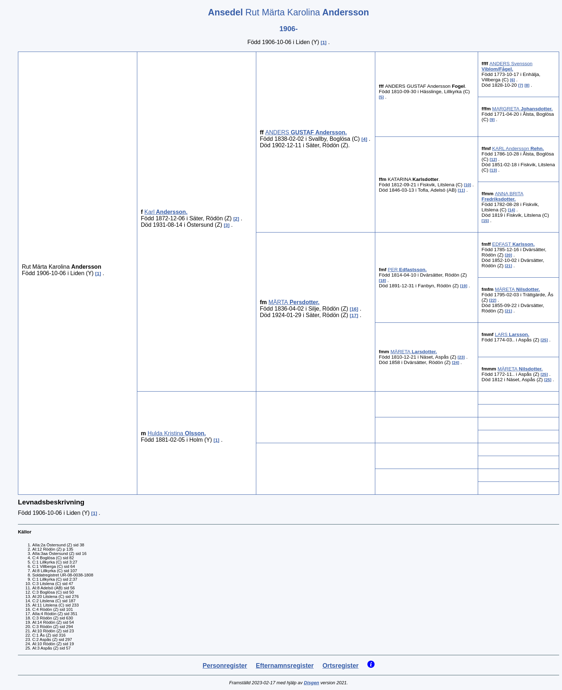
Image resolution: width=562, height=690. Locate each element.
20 (508, 255)
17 (354, 315)
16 (354, 309)
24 (455, 362)
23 (461, 357)
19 (463, 286)
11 (461, 190)
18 (382, 280)
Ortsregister (341, 665)
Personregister (225, 665)
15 (485, 221)
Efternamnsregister (285, 665)
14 (511, 210)
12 (493, 159)
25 (544, 340)
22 (493, 300)
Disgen (311, 682)
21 (508, 266)
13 (493, 170)
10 (467, 185)
